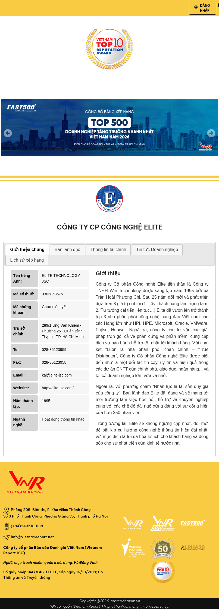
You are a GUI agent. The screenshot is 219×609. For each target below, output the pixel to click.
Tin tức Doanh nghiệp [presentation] (157, 249)
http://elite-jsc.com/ (58, 388)
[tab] (27, 249)
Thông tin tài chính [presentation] (108, 249)
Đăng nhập (202, 8)
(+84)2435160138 (27, 526)
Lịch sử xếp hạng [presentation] (27, 260)
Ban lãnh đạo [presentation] (67, 249)
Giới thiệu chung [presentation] (27, 249)
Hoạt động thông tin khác (63, 419)
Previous (8, 133)
